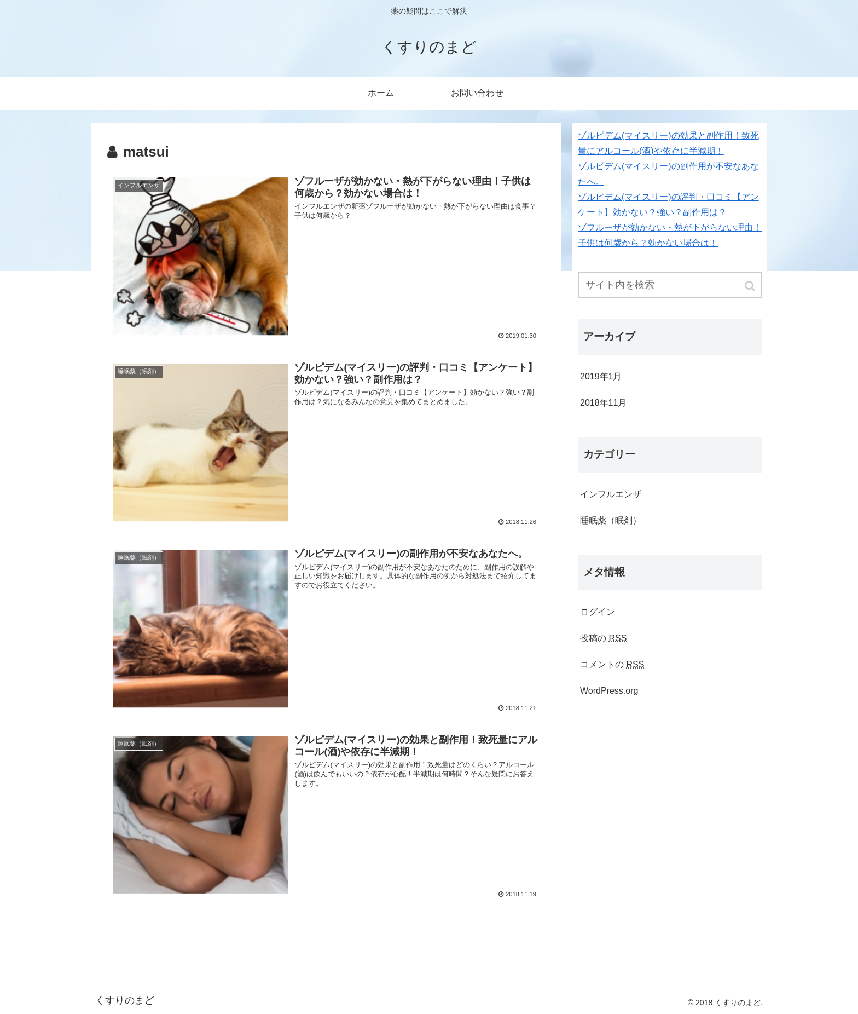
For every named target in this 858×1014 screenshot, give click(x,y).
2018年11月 (603, 402)
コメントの (612, 664)
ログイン (597, 612)
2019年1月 (601, 376)
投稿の (603, 638)
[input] (670, 285)
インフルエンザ (610, 494)
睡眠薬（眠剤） (610, 520)
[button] (750, 286)
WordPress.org (609, 690)
